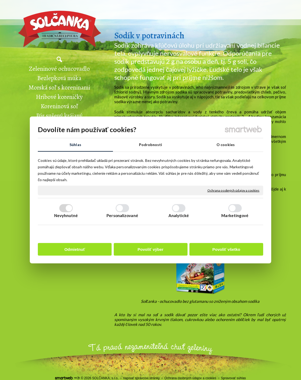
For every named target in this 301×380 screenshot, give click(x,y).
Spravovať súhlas (233, 378)
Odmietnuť (74, 249)
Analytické (178, 215)
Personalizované (122, 215)
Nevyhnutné (66, 215)
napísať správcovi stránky (141, 378)
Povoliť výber (150, 249)
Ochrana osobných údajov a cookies (233, 190)
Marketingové (234, 215)
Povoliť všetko (226, 249)
